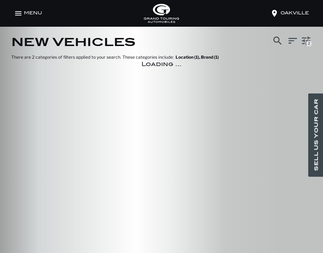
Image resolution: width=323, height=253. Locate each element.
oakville (294, 13)
